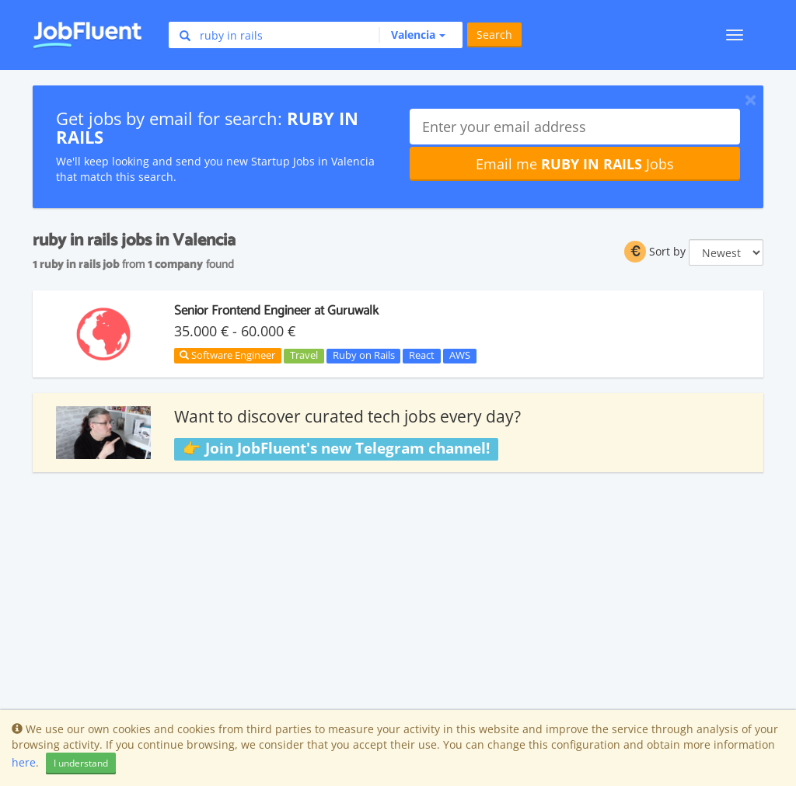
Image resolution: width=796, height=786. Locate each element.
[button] (412, 35)
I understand (81, 763)
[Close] (750, 99)
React (422, 356)
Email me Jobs (575, 164)
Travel (304, 356)
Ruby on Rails (364, 356)
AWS (459, 356)
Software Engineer (227, 355)
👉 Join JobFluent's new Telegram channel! (336, 448)
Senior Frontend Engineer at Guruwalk (276, 311)
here (24, 762)
